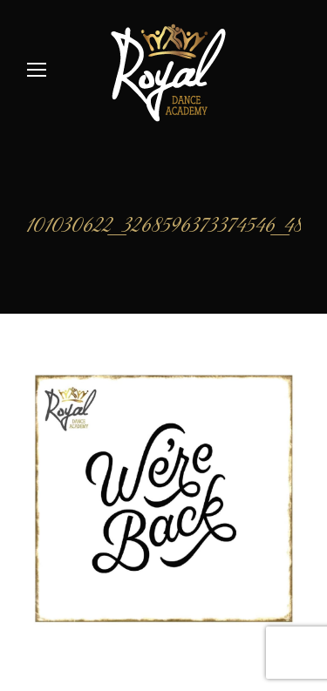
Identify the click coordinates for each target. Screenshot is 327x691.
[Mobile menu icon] (36, 69)
